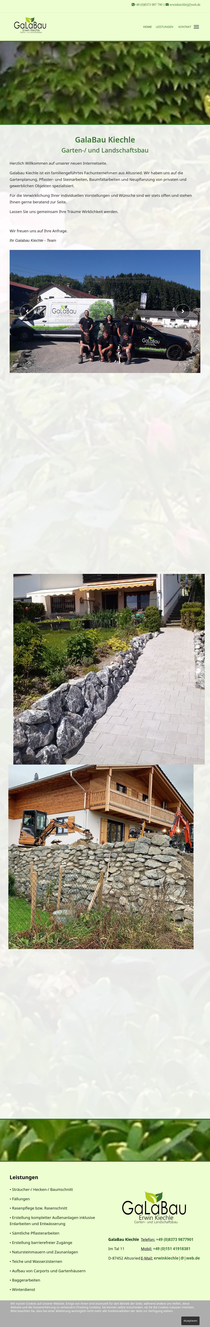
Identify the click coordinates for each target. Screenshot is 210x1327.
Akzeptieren (190, 1320)
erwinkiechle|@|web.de (185, 4)
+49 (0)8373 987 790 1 (150, 4)
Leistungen (164, 27)
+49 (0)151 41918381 (171, 1248)
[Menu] (196, 27)
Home (147, 27)
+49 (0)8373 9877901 (174, 1239)
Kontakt (184, 27)
